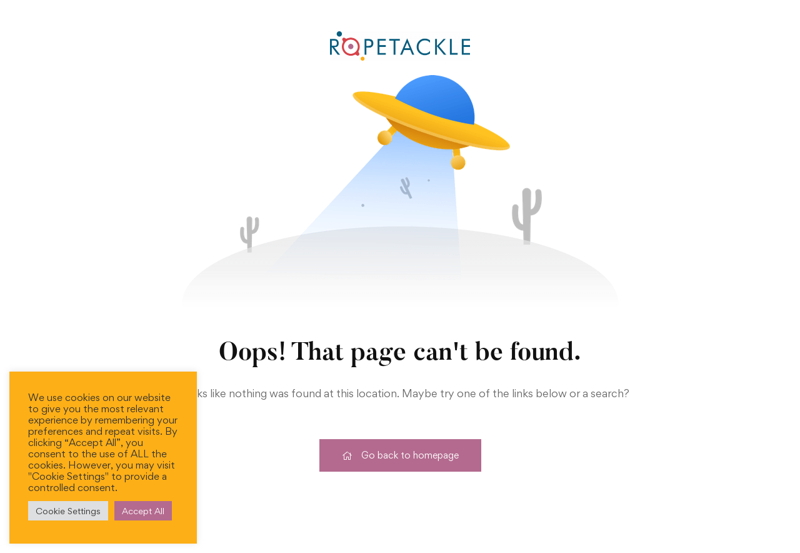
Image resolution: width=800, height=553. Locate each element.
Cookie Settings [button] (68, 510)
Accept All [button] (143, 510)
